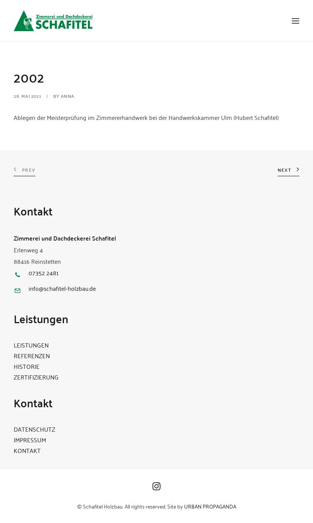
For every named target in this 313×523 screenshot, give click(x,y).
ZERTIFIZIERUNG (36, 377)
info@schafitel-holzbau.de (62, 288)
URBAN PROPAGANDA (210, 506)
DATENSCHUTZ (34, 429)
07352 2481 (44, 272)
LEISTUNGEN (31, 345)
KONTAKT (27, 450)
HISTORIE (27, 366)
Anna (68, 96)
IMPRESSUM (30, 439)
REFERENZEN (32, 355)
